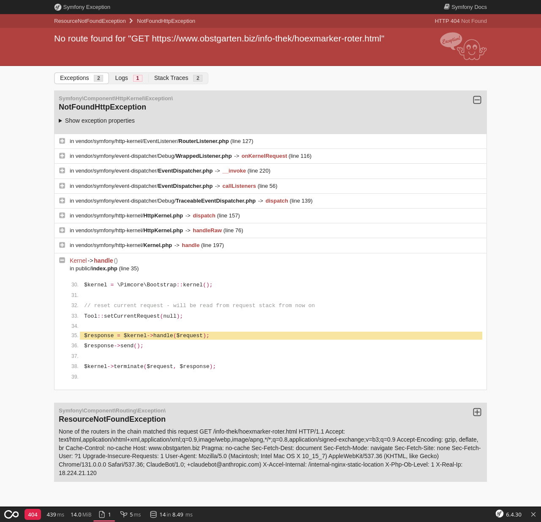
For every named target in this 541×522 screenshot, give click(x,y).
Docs (465, 7)
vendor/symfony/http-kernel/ (130, 215)
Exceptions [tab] (81, 78)
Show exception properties (100, 120)
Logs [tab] (128, 78)
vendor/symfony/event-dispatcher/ (145, 171)
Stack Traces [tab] (178, 78)
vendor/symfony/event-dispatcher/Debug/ (154, 156)
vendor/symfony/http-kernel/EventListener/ (153, 141)
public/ (97, 268)
